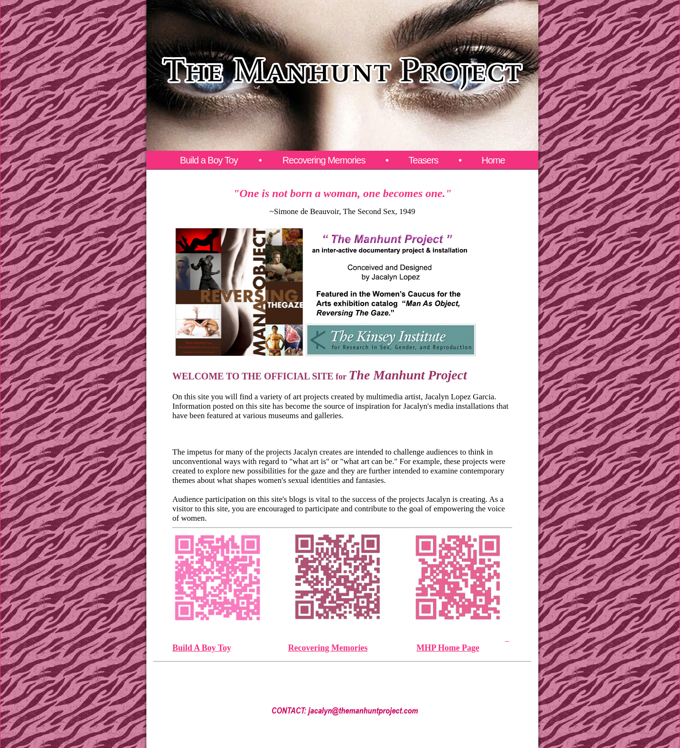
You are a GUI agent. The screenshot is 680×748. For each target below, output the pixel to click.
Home (493, 160)
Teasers (423, 160)
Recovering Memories (324, 160)
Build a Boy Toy (210, 160)
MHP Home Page (447, 648)
